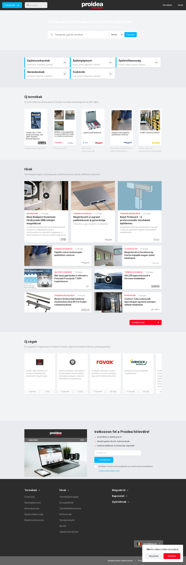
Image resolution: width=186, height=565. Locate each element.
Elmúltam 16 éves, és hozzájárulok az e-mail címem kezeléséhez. (126, 466)
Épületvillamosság (33, 514)
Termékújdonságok (69, 496)
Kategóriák (10, 5)
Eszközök (29, 496)
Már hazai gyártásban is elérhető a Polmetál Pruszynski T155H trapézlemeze (58, 279)
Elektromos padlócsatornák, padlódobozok (88, 151)
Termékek (30, 490)
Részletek (153, 556)
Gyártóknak (119, 501)
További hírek (138, 322)
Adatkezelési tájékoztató (109, 471)
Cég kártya (39, 373)
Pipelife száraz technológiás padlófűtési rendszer (58, 256)
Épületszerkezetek (34, 520)
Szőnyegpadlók (59, 148)
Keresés (131, 34)
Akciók (62, 526)
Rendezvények (67, 520)
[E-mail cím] (117, 453)
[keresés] (37, 5)
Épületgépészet (32, 502)
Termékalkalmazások (70, 508)
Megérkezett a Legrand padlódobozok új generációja (93, 212)
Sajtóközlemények (68, 531)
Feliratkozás (105, 460)
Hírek (62, 490)
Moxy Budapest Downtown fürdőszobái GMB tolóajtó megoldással (46, 212)
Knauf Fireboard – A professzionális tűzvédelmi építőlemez (140, 212)
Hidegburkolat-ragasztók (35, 148)
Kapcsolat (118, 495)
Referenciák (65, 514)
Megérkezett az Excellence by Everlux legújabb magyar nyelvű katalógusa (128, 256)
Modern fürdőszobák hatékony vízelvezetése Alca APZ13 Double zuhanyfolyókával (58, 302)
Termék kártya (35, 127)
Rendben (172, 556)
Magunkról (118, 490)
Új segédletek (66, 502)
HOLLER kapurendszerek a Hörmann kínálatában (128, 279)
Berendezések (31, 508)
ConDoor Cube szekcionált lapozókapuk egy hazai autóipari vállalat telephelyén (128, 302)
